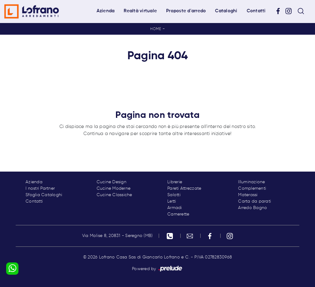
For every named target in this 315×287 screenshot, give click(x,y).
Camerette (178, 214)
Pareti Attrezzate (184, 188)
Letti (171, 201)
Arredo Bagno (252, 208)
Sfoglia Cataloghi (44, 195)
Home (155, 29)
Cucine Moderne (114, 188)
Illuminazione (251, 182)
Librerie (174, 182)
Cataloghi (226, 11)
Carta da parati (254, 201)
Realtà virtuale (140, 11)
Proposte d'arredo (186, 11)
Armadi (174, 208)
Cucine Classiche (114, 195)
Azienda (106, 11)
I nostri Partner (40, 188)
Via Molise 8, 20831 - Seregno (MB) (117, 236)
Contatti (256, 11)
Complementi (252, 188)
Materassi (247, 195)
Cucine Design (111, 182)
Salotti (174, 195)
